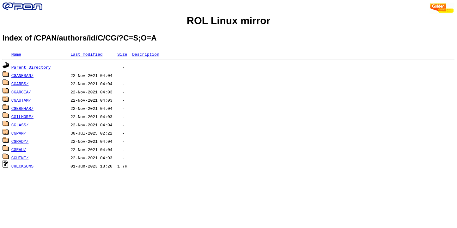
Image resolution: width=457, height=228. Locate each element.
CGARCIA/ (21, 92)
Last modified (86, 54)
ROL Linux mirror (228, 20)
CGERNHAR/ (22, 108)
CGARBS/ (20, 83)
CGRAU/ (18, 149)
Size (122, 54)
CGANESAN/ (22, 75)
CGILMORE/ (22, 116)
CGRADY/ (20, 141)
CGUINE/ (20, 158)
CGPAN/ (18, 133)
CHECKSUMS (22, 166)
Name (16, 54)
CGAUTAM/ (21, 100)
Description (145, 54)
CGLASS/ (20, 125)
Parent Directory (31, 67)
